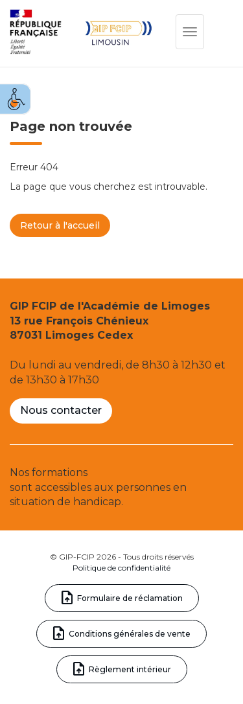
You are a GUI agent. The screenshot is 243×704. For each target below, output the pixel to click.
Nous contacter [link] (61, 410)
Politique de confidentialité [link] (121, 568)
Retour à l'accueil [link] (60, 225)
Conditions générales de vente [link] (130, 634)
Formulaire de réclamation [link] (130, 598)
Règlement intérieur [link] (130, 669)
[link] (15, 99)
